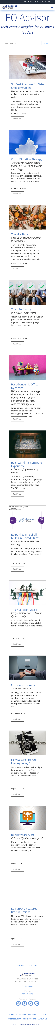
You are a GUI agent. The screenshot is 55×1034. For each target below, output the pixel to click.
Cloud (43, 1015)
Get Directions (27, 986)
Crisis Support (29, 1019)
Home (11, 1015)
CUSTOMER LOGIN (31, 1)
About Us (42, 1019)
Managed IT (33, 1015)
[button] (52, 7)
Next (36, 965)
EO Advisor (21, 1015)
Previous (20, 965)
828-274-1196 (27, 994)
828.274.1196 (45, 1)
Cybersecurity (14, 1019)
